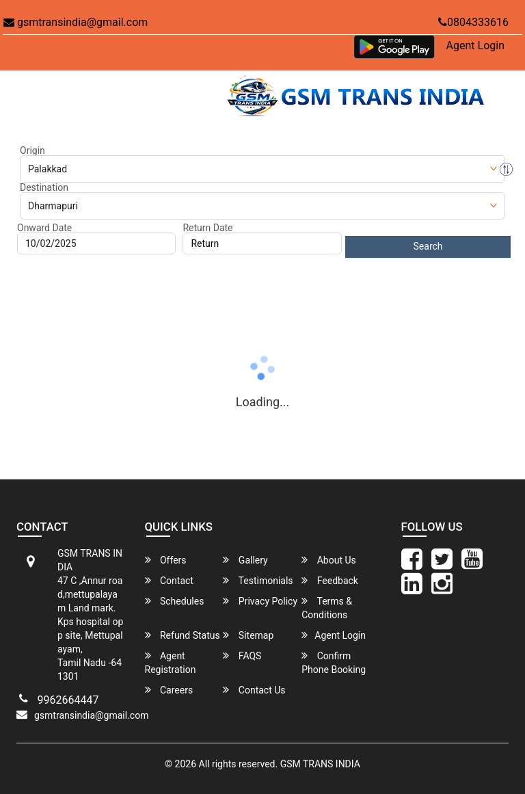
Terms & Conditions (326, 607)
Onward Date (44, 228)
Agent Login (475, 45)
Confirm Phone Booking (333, 662)
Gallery (245, 560)
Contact (169, 580)
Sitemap (248, 635)
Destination (44, 187)
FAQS (242, 655)
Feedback (329, 580)
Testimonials (258, 580)
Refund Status (182, 635)
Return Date (207, 228)
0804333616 (473, 22)
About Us (328, 560)
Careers (169, 690)
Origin (32, 150)
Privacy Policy (260, 601)
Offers (166, 560)
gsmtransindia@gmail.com (75, 22)
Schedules (174, 601)
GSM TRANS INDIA (320, 763)
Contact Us (254, 690)
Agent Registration (170, 662)
